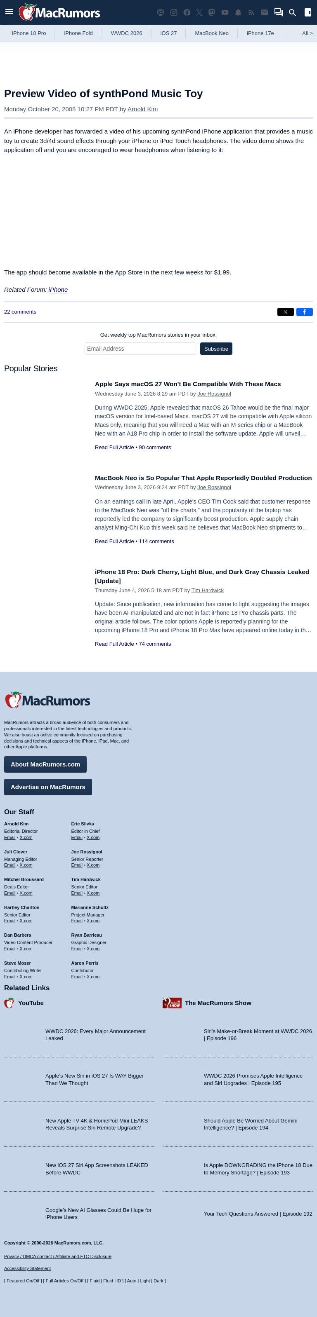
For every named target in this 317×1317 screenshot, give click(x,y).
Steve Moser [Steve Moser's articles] (17, 960)
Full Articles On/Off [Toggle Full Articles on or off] (65, 1280)
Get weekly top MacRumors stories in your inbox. (158, 335)
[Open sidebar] (308, 13)
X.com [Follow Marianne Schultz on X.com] (93, 918)
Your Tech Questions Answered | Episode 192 (258, 1211)
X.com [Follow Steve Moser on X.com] (26, 974)
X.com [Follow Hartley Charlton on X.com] (26, 918)
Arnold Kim (143, 108)
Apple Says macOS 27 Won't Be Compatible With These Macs (197, 384)
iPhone (58, 289)
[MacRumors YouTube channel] (225, 12)
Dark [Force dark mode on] (158, 1280)
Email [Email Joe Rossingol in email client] (77, 862)
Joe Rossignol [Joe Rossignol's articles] (86, 849)
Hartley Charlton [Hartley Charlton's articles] (22, 905)
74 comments (155, 644)
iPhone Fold (78, 33)
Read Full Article (114, 447)
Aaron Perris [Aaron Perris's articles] (85, 960)
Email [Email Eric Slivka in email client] (77, 835)
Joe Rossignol (214, 394)
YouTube (31, 1000)
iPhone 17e (260, 33)
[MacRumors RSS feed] (251, 12)
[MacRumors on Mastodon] (212, 12)
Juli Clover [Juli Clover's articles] (15, 849)
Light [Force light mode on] (145, 1280)
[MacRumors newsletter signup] (264, 12)
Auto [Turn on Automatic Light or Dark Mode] (132, 1280)
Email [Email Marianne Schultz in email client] (77, 918)
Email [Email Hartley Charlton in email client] (10, 918)
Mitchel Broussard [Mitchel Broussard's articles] (24, 877)
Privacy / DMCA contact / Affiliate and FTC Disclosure (57, 1256)
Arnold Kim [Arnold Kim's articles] (16, 821)
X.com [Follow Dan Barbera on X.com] (26, 946)
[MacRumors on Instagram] (174, 12)
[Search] (295, 13)
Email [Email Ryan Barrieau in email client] (77, 946)
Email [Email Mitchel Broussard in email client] (10, 890)
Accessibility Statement (27, 1268)
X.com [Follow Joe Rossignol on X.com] (93, 862)
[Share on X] (285, 312)
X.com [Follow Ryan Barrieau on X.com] (93, 946)
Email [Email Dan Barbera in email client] (10, 946)
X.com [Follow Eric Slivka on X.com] (93, 835)
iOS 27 (169, 33)
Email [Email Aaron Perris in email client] (77, 974)
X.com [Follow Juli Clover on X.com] (26, 862)
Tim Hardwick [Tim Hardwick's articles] (86, 877)
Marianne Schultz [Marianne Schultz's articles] (90, 905)
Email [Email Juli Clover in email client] (10, 862)
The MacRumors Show (218, 1000)
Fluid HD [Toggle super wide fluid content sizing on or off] (112, 1280)
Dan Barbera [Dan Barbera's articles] (17, 932)
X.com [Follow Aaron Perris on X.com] (93, 974)
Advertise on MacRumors (48, 784)
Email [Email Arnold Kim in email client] (10, 835)
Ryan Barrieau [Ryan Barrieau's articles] (86, 932)
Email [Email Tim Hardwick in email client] (77, 890)
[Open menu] (9, 12)
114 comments (156, 550)
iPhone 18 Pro (29, 33)
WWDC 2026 (126, 33)
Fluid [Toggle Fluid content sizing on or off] (94, 1280)
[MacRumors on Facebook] (187, 12)
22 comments (20, 312)
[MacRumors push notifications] (238, 12)
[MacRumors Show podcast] (160, 12)
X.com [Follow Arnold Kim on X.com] (26, 835)
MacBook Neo (212, 33)
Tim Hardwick (208, 590)
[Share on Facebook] (304, 312)
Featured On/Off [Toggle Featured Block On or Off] (23, 1280)
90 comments (155, 447)
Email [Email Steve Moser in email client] (10, 974)
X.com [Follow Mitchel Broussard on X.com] (26, 890)
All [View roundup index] (307, 33)
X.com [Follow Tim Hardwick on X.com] (93, 890)
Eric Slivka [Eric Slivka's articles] (83, 821)
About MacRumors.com (45, 762)
